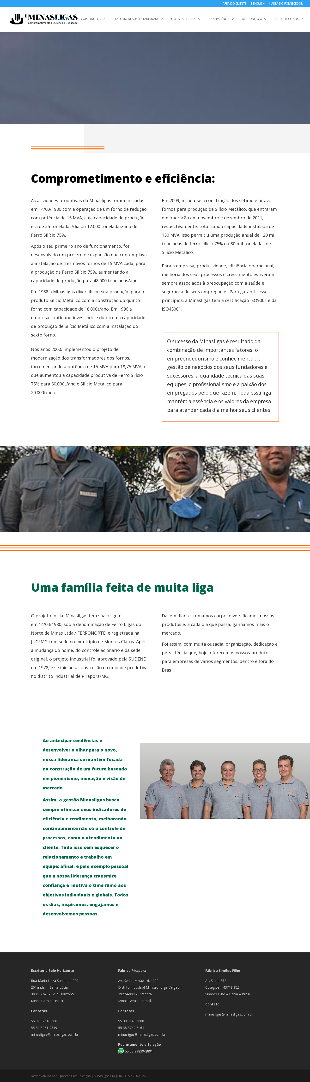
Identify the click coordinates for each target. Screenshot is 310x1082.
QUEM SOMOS (58, 20)
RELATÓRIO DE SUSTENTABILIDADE (135, 20)
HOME (39, 20)
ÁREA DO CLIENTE (234, 4)
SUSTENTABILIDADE (183, 20)
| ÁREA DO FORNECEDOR (286, 4)
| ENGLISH (258, 4)
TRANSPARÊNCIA (218, 20)
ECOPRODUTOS (90, 20)
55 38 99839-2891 (139, 1051)
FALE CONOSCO (251, 20)
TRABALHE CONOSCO (288, 20)
